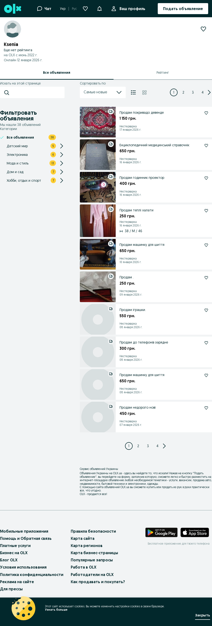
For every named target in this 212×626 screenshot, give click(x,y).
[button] (99, 8)
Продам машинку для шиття (142, 245)
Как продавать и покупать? (98, 581)
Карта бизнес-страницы (94, 552)
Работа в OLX (83, 567)
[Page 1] (174, 92)
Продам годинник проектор (142, 177)
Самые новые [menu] (103, 92)
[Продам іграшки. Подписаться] (206, 310)
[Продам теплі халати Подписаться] (206, 211)
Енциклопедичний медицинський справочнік (154, 145)
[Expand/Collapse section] (62, 146)
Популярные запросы (92, 560)
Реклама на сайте (17, 581)
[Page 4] (202, 92)
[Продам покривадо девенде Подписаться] (206, 113)
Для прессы (11, 589)
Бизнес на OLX (13, 552)
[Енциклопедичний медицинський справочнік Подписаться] (206, 145)
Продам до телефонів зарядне (144, 342)
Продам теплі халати (136, 210)
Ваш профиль (131, 8)
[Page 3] (193, 92)
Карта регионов (87, 545)
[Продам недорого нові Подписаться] (206, 408)
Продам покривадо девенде (142, 112)
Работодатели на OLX (92, 574)
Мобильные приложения (24, 531)
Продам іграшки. (133, 310)
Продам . (127, 277)
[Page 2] (183, 92)
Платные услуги (15, 545)
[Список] (133, 92)
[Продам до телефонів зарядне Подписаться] (206, 343)
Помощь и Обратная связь (26, 538)
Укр (62, 8)
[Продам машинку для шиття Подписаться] (206, 245)
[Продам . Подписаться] (206, 278)
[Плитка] (144, 92)
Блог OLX (8, 560)
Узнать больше (56, 609)
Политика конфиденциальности (31, 574)
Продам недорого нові (138, 407)
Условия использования (23, 567)
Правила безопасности (93, 531)
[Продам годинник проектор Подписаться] (206, 178)
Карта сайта (82, 538)
